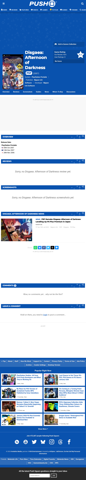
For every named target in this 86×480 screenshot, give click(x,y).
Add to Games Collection (65, 44)
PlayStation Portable (39, 77)
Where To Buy (58, 92)
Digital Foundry (49, 459)
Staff (16, 361)
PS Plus (72, 227)
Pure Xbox (24, 459)
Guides (38, 92)
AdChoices (59, 451)
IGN (72, 459)
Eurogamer (80, 459)
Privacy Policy (57, 361)
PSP (60, 227)
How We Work (26, 361)
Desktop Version (54, 365)
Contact (47, 361)
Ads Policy (81, 361)
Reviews (16, 92)
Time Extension (35, 459)
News (47, 92)
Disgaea (66, 227)
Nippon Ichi (54, 227)
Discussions (71, 92)
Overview (6, 92)
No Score (58, 61)
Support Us (37, 361)
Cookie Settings (40, 365)
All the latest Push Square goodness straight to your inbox (43, 471)
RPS (56, 463)
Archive (29, 365)
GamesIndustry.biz (40, 463)
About (10, 361)
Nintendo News (62, 459)
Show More (43, 429)
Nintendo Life (13, 459)
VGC (29, 463)
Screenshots (27, 92)
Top (3, 361)
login (45, 315)
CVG (51, 463)
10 (29, 239)
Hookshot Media (16, 451)
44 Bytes (52, 451)
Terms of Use (70, 361)
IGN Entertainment (35, 451)
